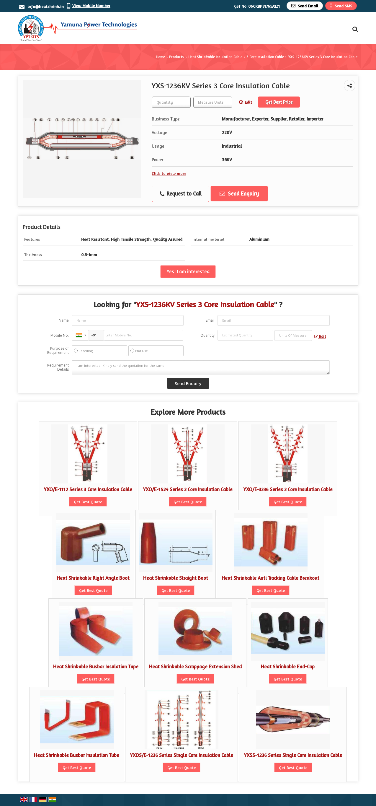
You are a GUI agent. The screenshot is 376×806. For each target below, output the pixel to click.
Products (176, 57)
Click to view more (169, 173)
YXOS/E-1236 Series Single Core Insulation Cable (181, 755)
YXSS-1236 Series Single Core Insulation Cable (293, 755)
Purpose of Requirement (58, 350)
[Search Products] (354, 29)
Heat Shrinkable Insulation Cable (215, 57)
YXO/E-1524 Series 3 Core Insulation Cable (188, 489)
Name (64, 320)
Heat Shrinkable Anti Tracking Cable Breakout (270, 578)
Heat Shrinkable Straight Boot (175, 578)
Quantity (207, 335)
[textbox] (212, 102)
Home (160, 57)
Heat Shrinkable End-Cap (288, 667)
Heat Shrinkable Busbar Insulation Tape (95, 667)
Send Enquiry (239, 193)
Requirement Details (58, 367)
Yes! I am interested (188, 271)
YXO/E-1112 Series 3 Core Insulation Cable (88, 489)
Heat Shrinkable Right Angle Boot (93, 578)
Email (210, 320)
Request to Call (181, 193)
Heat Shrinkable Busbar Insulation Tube (76, 755)
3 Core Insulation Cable (265, 57)
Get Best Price (278, 102)
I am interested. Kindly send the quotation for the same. (201, 367)
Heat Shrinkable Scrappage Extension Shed (195, 667)
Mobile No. (59, 335)
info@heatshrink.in (45, 6)
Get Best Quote (88, 501)
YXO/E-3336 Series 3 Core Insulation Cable (288, 489)
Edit (245, 102)
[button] (91, 5)
